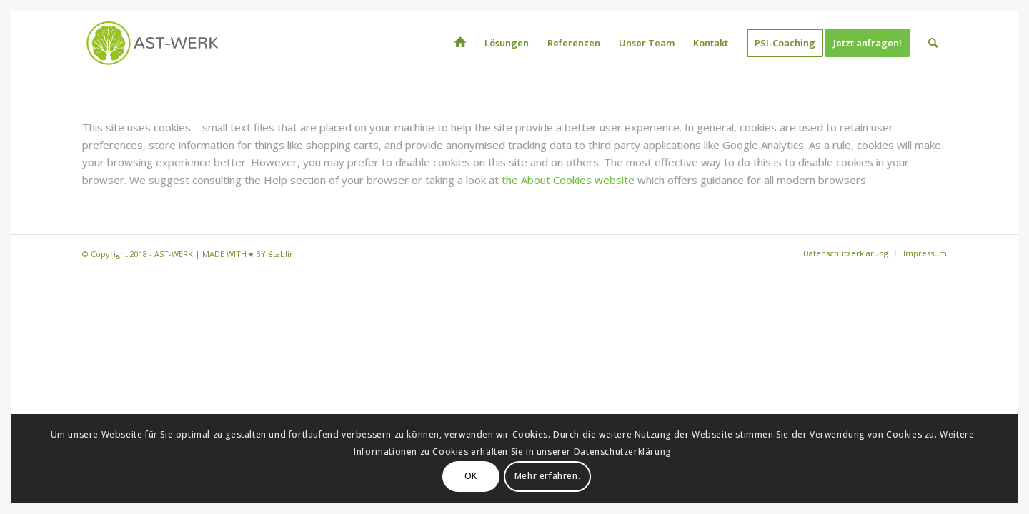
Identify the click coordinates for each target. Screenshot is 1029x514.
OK (470, 476)
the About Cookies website (568, 180)
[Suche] (933, 43)
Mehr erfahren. (547, 476)
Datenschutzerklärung (622, 451)
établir (280, 253)
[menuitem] (460, 43)
